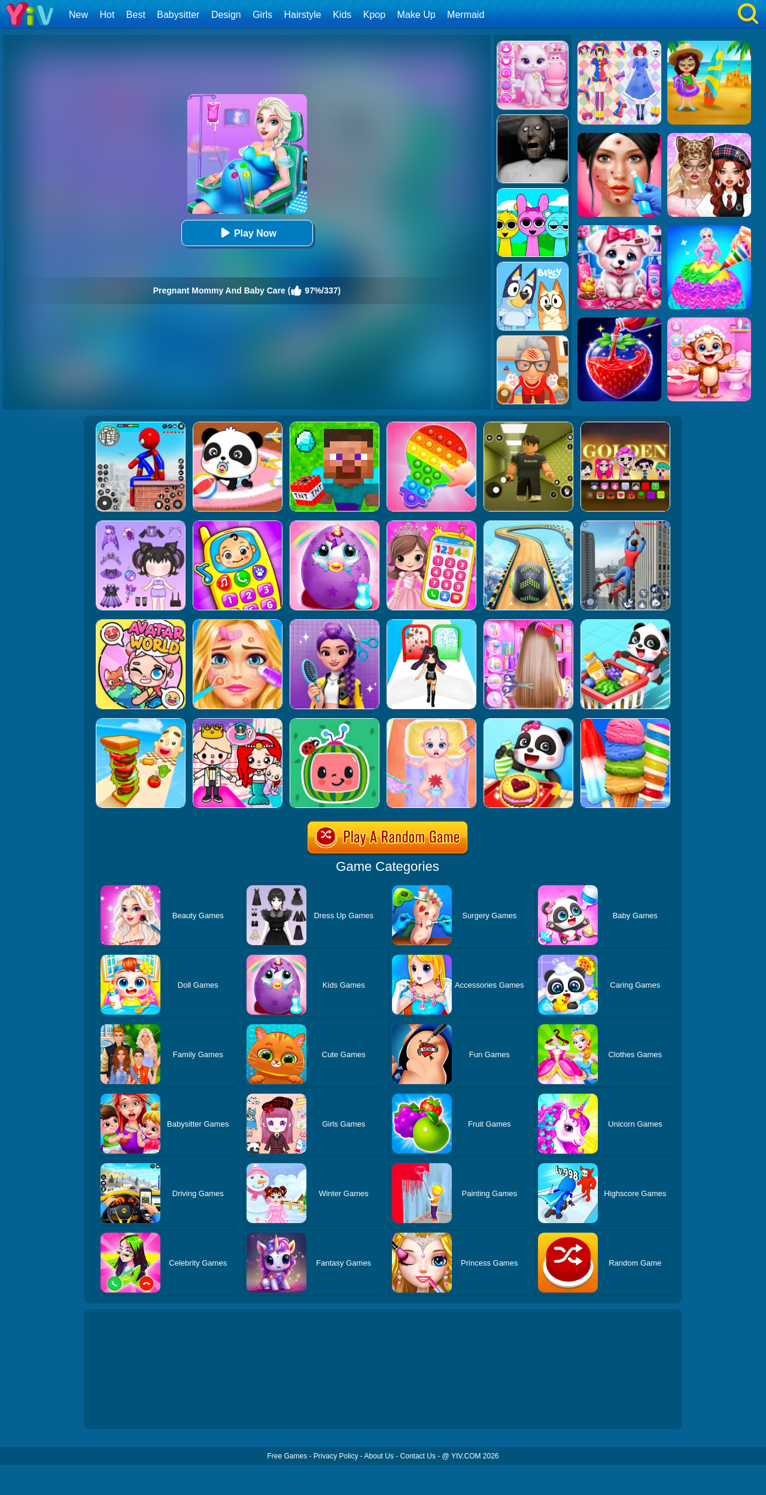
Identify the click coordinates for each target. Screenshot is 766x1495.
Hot (106, 15)
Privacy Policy (336, 1456)
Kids (342, 15)
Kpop (374, 15)
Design (226, 15)
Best (135, 15)
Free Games (287, 1456)
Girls (262, 15)
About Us (379, 1456)
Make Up (416, 15)
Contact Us (418, 1456)
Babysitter (178, 15)
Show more (124, 1406)
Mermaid (465, 15)
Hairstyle (302, 15)
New (78, 15)
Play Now (246, 232)
